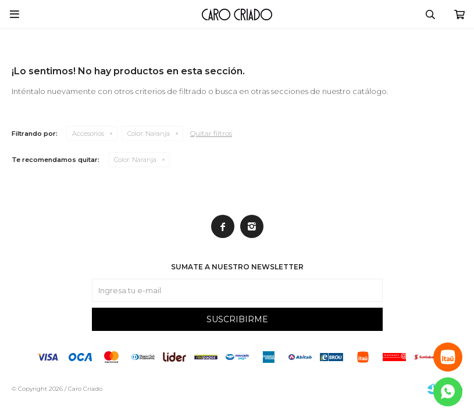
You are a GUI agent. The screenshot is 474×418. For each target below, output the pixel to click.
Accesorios (88, 133)
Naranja (148, 133)
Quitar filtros (211, 133)
